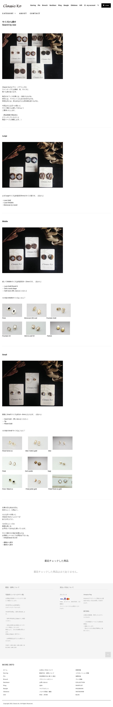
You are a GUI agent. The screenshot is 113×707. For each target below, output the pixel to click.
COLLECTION (80, 682)
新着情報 (78, 670)
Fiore (4, 318)
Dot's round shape (10, 288)
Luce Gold (7, 200)
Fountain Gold (51, 318)
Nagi (49, 471)
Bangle (66, 5)
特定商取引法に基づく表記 (48, 676)
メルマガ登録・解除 (46, 691)
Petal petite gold (31, 489)
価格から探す (8, 542)
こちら (17, 618)
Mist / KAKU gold (31, 451)
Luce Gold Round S (11, 286)
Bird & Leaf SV (29, 336)
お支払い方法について (46, 670)
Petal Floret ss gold (55, 489)
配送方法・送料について (47, 673)
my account (91, 5)
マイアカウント (44, 688)
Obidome (74, 5)
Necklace (53, 5)
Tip (6, 421)
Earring (33, 5)
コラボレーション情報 (82, 673)
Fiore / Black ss (8, 489)
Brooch (45, 5)
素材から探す (8, 545)
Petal (4, 471)
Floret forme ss (7, 451)
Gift (80, 5)
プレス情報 (79, 679)
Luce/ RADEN (8, 203)
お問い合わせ (44, 682)
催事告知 (78, 676)
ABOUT (23, 13)
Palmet (49, 336)
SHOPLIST (79, 685)
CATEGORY (9, 13)
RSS (41, 694)
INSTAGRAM (80, 691)
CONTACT (35, 13)
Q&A (41, 685)
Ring (60, 5)
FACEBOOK (80, 688)
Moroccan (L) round (10, 205)
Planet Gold (8, 424)
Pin (39, 5)
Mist (49, 451)
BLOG (78, 694)
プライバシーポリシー (46, 679)
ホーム (5, 670)
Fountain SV (7, 336)
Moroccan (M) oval (30, 318)
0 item (106, 5)
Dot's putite (29, 471)
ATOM (46, 694)
